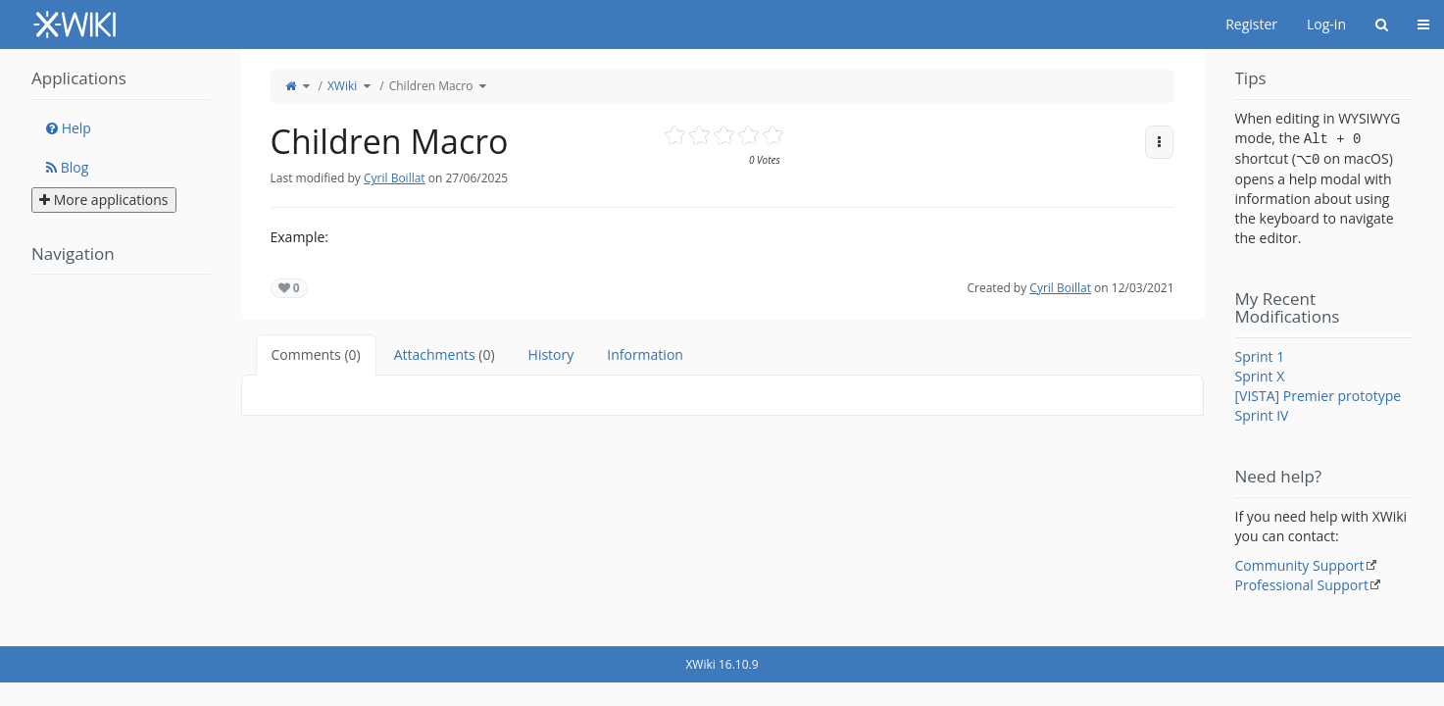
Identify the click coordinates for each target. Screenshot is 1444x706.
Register (1251, 24)
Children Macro (431, 85)
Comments (316, 354)
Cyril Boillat (394, 178)
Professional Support (1302, 585)
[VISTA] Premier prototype (1318, 395)
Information (645, 354)
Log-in (1326, 24)
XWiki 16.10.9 (721, 664)
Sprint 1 (1260, 356)
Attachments (444, 354)
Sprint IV (1262, 415)
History (551, 354)
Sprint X (1260, 376)
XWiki (342, 85)
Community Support (1300, 565)
